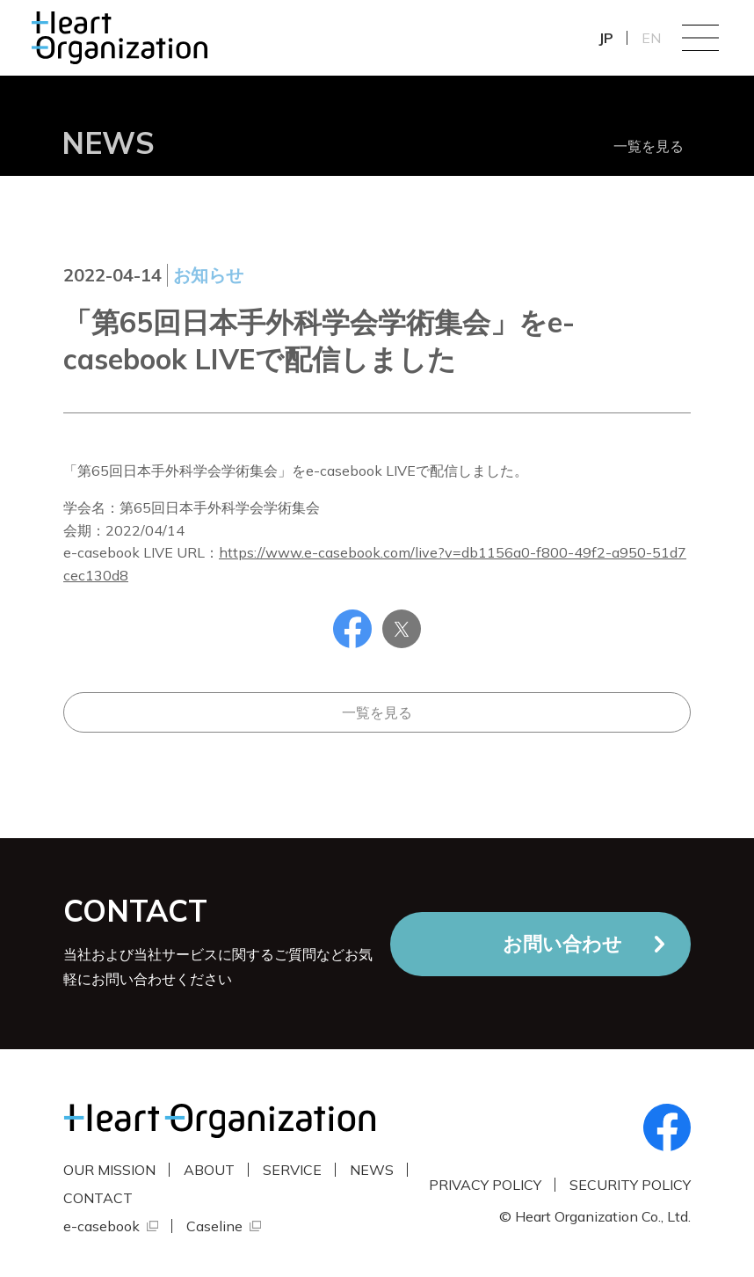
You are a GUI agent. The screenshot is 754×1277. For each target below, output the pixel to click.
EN (651, 38)
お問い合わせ (562, 943)
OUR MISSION (109, 1169)
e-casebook (101, 1226)
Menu (700, 38)
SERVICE (292, 1169)
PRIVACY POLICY (485, 1184)
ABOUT (209, 1169)
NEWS (372, 1169)
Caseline (214, 1226)
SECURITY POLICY (630, 1184)
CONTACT (98, 1198)
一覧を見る (648, 146)
